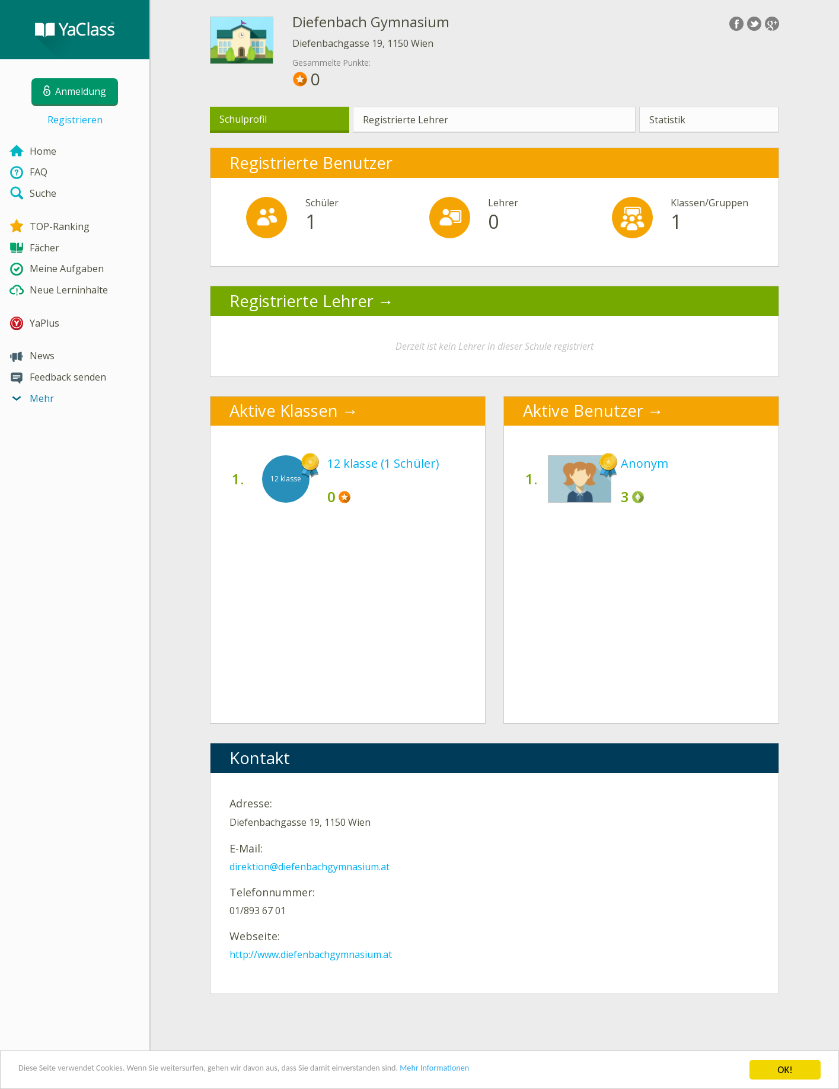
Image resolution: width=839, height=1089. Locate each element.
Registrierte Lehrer (405, 119)
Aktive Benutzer (583, 410)
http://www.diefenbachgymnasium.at (310, 954)
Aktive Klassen (283, 410)
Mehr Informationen (520, 1071)
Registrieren (75, 120)
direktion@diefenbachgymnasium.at (309, 866)
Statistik (667, 119)
